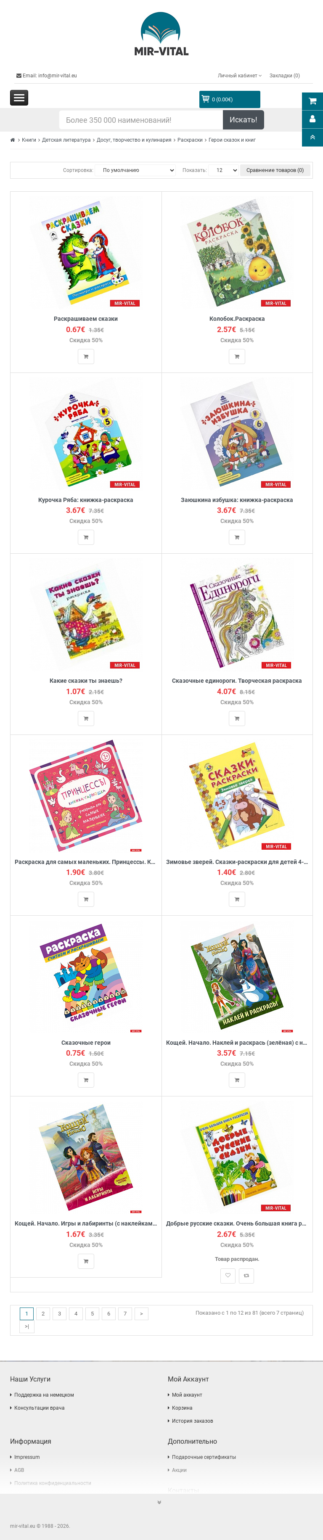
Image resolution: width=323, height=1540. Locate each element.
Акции (179, 1470)
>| (27, 1326)
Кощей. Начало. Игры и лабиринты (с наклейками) (86, 1223)
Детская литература (66, 140)
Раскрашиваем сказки (86, 319)
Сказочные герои (86, 1043)
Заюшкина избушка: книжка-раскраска (237, 500)
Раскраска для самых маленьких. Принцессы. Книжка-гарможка (86, 862)
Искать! (243, 119)
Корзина (182, 1408)
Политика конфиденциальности (52, 1483)
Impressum (27, 1457)
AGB (19, 1470)
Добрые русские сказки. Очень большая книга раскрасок (237, 1223)
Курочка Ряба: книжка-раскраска (85, 500)
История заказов (192, 1421)
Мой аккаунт (187, 1395)
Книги (29, 140)
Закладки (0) (285, 76)
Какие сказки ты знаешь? (86, 681)
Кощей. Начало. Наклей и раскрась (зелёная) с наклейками (237, 1043)
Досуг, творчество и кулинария (134, 140)
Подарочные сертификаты (204, 1457)
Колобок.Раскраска (237, 319)
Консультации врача (39, 1408)
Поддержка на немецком (44, 1395)
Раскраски (190, 140)
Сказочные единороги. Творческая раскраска (237, 681)
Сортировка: (78, 170)
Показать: (195, 170)
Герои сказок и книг (232, 140)
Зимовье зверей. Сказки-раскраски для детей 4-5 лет (237, 862)
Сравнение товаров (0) (275, 170)
